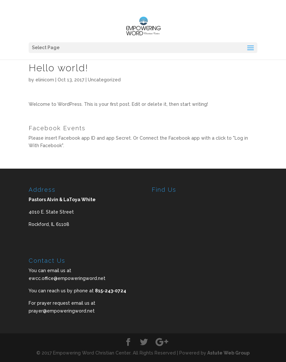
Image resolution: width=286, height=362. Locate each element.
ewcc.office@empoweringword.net (67, 278)
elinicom (44, 79)
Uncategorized (104, 79)
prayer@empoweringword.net (62, 310)
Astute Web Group (228, 352)
